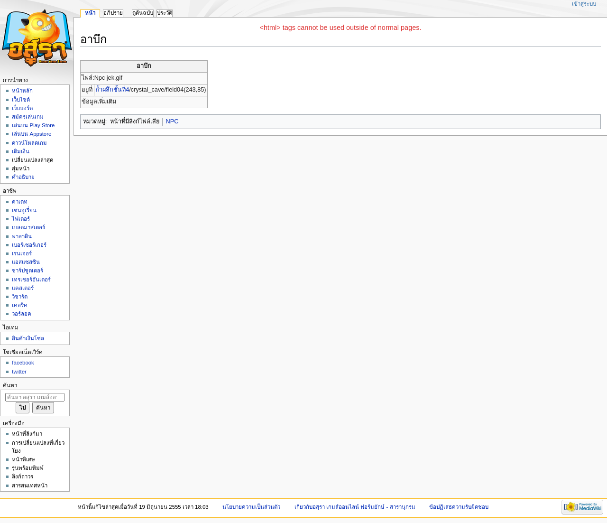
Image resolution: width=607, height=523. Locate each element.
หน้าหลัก (22, 90)
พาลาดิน (22, 236)
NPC (172, 121)
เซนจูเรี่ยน (24, 210)
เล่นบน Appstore (31, 134)
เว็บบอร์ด (22, 108)
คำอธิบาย (23, 177)
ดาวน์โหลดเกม (29, 143)
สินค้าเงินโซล (28, 338)
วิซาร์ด (20, 296)
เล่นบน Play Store (33, 125)
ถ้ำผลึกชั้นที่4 (112, 89)
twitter (19, 371)
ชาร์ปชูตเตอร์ (27, 270)
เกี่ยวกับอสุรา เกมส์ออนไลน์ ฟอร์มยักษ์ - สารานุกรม (354, 507)
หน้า (90, 13)
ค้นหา (10, 385)
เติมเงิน (20, 151)
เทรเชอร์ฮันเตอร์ (31, 279)
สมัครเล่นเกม (28, 117)
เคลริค (20, 305)
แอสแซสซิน (26, 262)
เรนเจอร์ (22, 253)
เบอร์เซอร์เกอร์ (29, 245)
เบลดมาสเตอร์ (28, 227)
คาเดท (20, 202)
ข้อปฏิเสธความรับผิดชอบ (458, 507)
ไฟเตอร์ (21, 219)
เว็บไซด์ (21, 100)
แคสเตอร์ (23, 288)
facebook (23, 362)
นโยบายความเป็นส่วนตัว (251, 507)
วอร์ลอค (21, 314)
